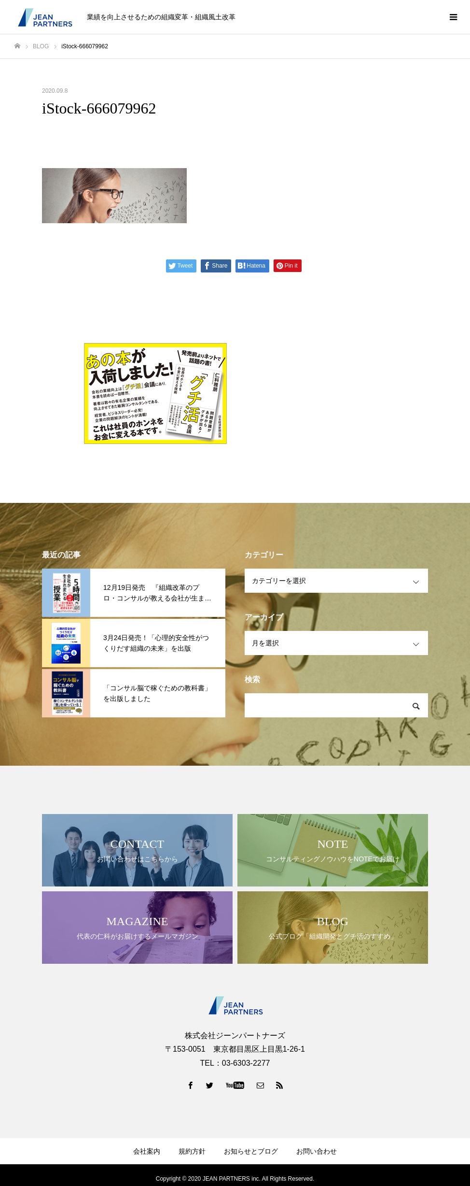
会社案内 (146, 1151)
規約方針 (192, 1151)
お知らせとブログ (251, 1151)
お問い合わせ (316, 1151)
